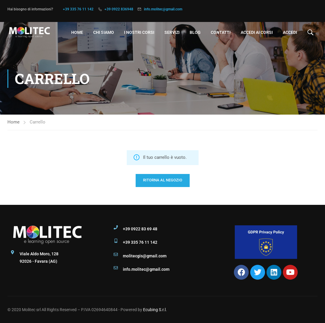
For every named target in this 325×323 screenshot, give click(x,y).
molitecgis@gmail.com (145, 256)
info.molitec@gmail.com (163, 9)
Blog (195, 32)
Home (77, 32)
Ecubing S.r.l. (155, 309)
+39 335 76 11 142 (78, 9)
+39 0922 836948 (118, 9)
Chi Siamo (103, 32)
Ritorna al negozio (162, 180)
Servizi (172, 32)
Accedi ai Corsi (257, 32)
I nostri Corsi (139, 32)
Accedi (290, 32)
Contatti (221, 32)
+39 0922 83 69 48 (140, 229)
